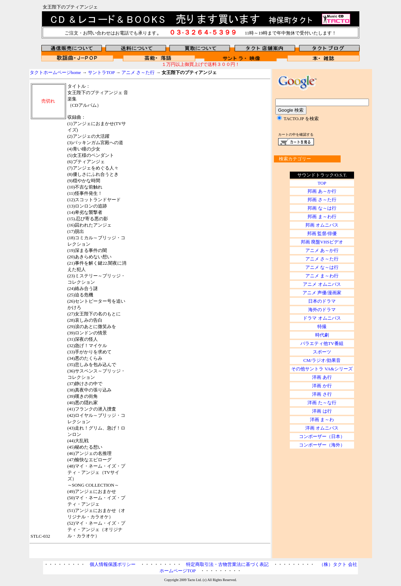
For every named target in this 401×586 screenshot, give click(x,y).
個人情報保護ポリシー (113, 564)
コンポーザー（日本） (322, 436)
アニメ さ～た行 (138, 72)
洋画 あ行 (321, 377)
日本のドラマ (322, 301)
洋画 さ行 (321, 394)
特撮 (322, 326)
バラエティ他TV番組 (321, 343)
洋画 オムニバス (322, 428)
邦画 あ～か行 (321, 191)
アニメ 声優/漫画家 (322, 292)
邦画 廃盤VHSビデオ (322, 242)
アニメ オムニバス (322, 284)
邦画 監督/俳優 (322, 233)
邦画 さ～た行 (321, 199)
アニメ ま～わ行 (322, 275)
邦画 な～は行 (321, 208)
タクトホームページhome (55, 72)
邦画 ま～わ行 (321, 216)
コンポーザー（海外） (322, 445)
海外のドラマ (322, 309)
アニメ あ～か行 (322, 250)
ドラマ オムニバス (322, 318)
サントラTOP (101, 72)
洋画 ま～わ (322, 419)
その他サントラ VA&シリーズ (321, 368)
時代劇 (322, 335)
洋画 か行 (321, 385)
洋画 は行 (321, 411)
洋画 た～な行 (321, 402)
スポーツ (322, 351)
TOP (322, 183)
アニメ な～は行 (322, 267)
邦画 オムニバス (322, 225)
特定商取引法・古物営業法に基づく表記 (227, 564)
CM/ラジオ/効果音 (321, 360)
